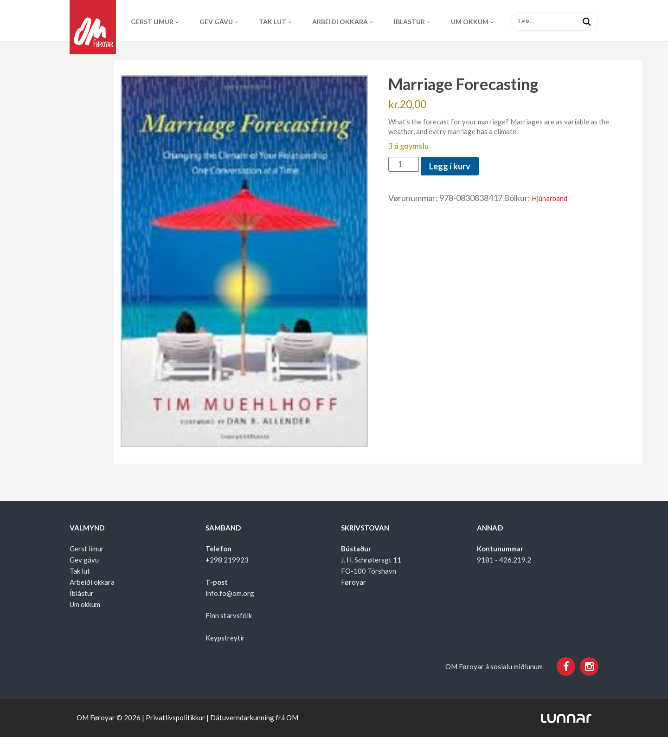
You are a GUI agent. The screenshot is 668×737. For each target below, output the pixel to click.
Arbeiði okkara (340, 22)
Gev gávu (216, 22)
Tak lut (272, 22)
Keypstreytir (225, 638)
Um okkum (469, 22)
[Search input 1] (562, 21)
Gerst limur (152, 22)
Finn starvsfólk (229, 615)
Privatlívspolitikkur (175, 717)
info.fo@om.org (230, 593)
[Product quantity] (403, 164)
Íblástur (409, 22)
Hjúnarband (549, 198)
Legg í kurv (449, 166)
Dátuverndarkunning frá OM (254, 717)
